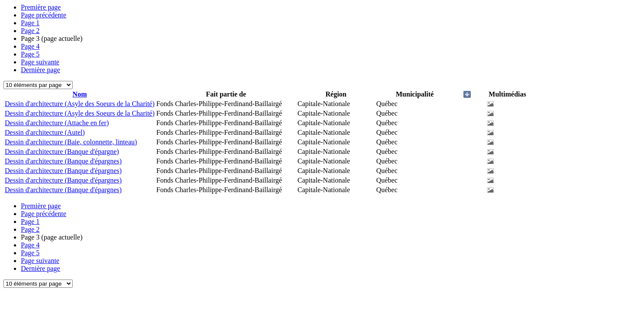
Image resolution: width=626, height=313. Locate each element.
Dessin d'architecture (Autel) (45, 132)
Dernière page (40, 69)
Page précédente (43, 15)
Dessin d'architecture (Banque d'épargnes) (63, 161)
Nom (80, 94)
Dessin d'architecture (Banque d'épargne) (62, 151)
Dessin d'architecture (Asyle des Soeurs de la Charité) (80, 103)
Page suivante (40, 62)
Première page (41, 7)
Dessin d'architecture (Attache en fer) (57, 123)
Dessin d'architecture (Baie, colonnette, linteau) (71, 142)
